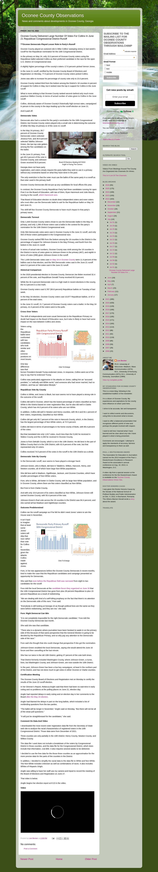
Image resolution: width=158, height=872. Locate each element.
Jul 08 (112, 260)
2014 (107, 324)
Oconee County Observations (53, 15)
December (112, 202)
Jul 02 (112, 264)
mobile (109, 72)
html (108, 65)
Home (59, 859)
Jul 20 (112, 243)
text (107, 69)
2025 (107, 188)
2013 (107, 327)
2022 (107, 199)
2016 (107, 317)
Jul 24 (112, 233)
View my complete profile (112, 380)
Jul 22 (112, 239)
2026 (107, 185)
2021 (107, 299)
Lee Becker (122, 361)
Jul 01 (112, 267)
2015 (107, 320)
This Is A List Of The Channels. (115, 175)
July (109, 219)
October (111, 209)
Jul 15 (112, 250)
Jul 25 (112, 229)
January (111, 295)
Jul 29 (112, 226)
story (132, 499)
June (110, 278)
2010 (107, 337)
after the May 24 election (37, 697)
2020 (107, 303)
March (110, 288)
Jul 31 (112, 222)
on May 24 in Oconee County (62, 260)
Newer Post (27, 859)
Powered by (120, 111)
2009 (107, 341)
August (111, 216)
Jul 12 (112, 253)
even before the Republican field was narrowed (52, 581)
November (112, 205)
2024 (107, 192)
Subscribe (120, 103)
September (112, 212)
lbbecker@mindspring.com (113, 123)
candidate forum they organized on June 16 (71, 588)
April (110, 284)
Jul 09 (112, 257)
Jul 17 (112, 246)
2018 (107, 310)
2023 (107, 195)
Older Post (91, 859)
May (109, 281)
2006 (107, 351)
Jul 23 (112, 236)
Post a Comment (30, 849)
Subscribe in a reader (111, 139)
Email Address (119, 54)
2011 (107, 334)
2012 (107, 330)
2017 (107, 313)
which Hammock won (48, 195)
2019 (107, 306)
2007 (107, 348)
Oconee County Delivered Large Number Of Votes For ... (122, 271)
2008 (107, 344)
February (111, 291)
